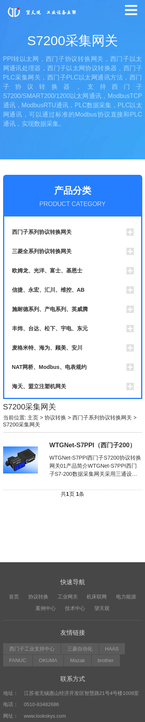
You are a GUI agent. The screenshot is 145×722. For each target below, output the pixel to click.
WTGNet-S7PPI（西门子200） (92, 444)
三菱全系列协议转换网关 (42, 251)
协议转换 (55, 417)
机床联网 (97, 649)
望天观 (101, 661)
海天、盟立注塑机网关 (39, 386)
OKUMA (48, 713)
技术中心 (75, 661)
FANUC (17, 713)
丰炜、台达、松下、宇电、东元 (50, 328)
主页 (32, 417)
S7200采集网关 (21, 424)
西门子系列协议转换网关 (42, 232)
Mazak (77, 713)
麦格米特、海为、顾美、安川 (47, 348)
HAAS (112, 701)
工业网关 (68, 649)
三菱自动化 (79, 701)
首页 (14, 649)
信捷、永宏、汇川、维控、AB (48, 290)
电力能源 (126, 649)
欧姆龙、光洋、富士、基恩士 (47, 270)
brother (106, 713)
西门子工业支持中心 (32, 701)
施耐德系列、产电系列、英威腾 (50, 309)
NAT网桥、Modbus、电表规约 (49, 367)
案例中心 (46, 661)
